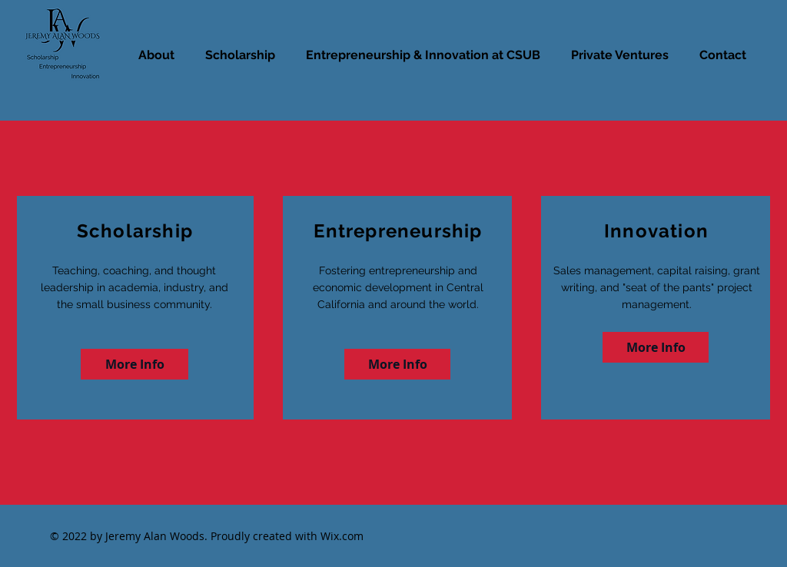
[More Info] (134, 364)
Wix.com (342, 536)
